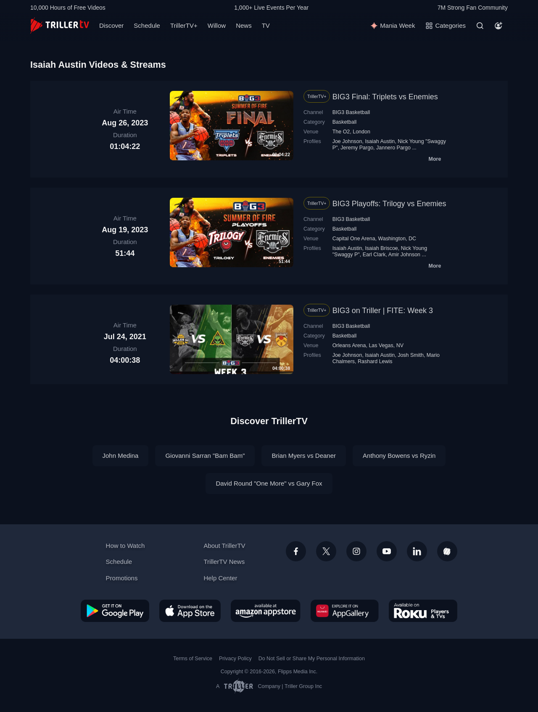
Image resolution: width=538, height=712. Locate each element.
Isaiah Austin (380, 141)
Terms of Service (192, 659)
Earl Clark (374, 255)
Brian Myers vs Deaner (304, 455)
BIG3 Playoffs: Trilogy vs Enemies (389, 203)
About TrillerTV (224, 545)
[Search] (480, 25)
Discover (111, 25)
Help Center (220, 578)
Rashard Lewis (375, 361)
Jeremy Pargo (356, 148)
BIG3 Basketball (351, 112)
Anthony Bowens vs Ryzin (399, 455)
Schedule (147, 25)
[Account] (498, 25)
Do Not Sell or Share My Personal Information (311, 659)
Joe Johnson (347, 141)
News (244, 25)
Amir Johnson (404, 255)
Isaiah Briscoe (381, 248)
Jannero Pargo (393, 148)
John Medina (121, 455)
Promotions (122, 578)
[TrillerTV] (59, 25)
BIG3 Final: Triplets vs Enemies (385, 97)
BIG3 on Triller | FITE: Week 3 (382, 310)
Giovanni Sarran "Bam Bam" (205, 455)
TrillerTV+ (184, 25)
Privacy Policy (235, 659)
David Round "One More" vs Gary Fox (269, 483)
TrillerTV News (224, 561)
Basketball (344, 122)
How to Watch (125, 545)
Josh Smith (411, 355)
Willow (217, 25)
